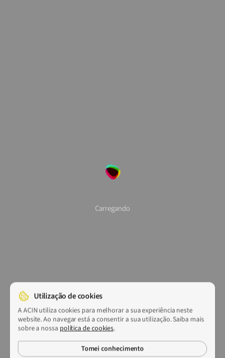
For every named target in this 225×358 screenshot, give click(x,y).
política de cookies (86, 331)
